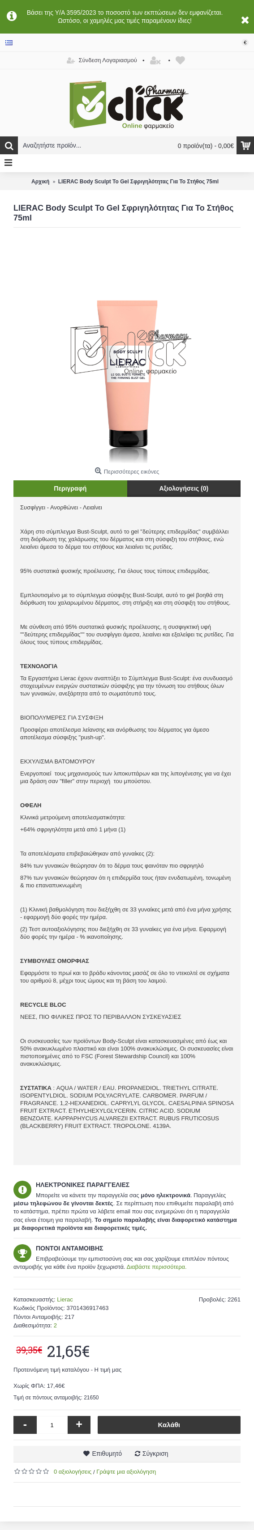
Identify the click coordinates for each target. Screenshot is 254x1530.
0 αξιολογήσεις (72, 1471)
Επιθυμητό (107, 1453)
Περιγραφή (70, 488)
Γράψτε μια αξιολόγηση (126, 1471)
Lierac (65, 1299)
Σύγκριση (155, 1453)
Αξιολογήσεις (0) (183, 488)
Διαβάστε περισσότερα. (156, 1266)
